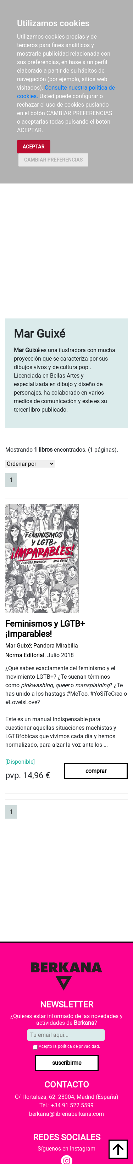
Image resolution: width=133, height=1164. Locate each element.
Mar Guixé (18, 645)
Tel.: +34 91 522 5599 (66, 1105)
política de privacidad (78, 1046)
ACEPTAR (34, 146)
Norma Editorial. (25, 655)
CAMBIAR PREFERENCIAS (53, 160)
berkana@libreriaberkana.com (66, 1114)
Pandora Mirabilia (55, 645)
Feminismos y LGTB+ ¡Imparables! (45, 629)
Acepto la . (69, 1046)
